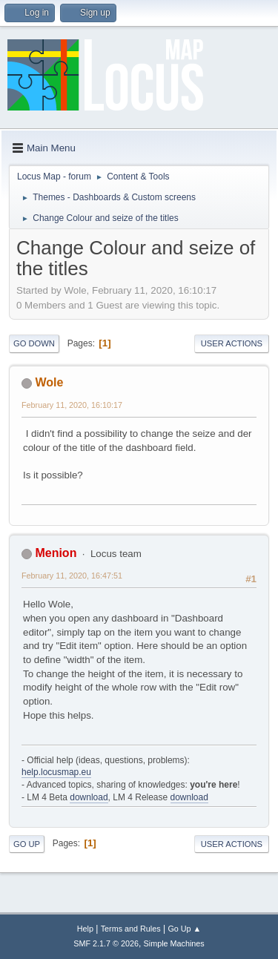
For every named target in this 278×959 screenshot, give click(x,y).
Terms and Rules (131, 928)
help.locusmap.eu (56, 772)
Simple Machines (174, 943)
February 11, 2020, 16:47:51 (71, 575)
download (88, 797)
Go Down (34, 343)
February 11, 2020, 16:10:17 (71, 405)
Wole (49, 382)
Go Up (26, 844)
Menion (55, 553)
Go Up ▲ (184, 928)
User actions (231, 343)
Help (85, 928)
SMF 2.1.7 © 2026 (106, 943)
